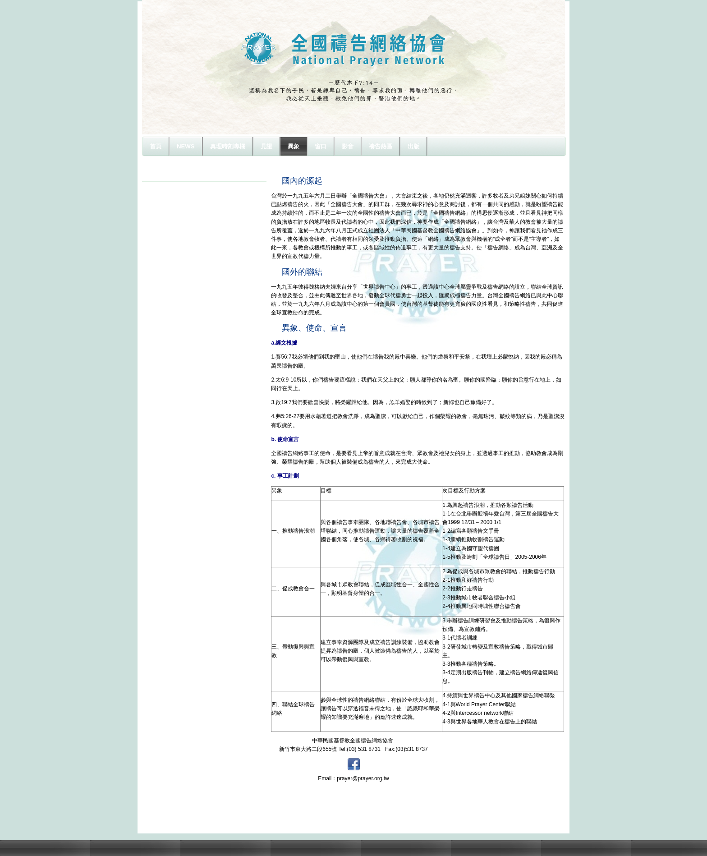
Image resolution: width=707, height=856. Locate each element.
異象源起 (163, 175)
